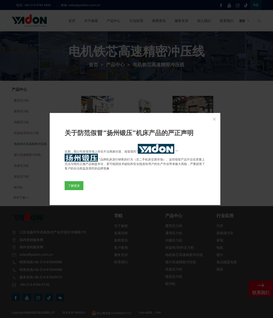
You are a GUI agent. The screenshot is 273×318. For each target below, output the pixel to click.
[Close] (214, 119)
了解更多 (74, 186)
